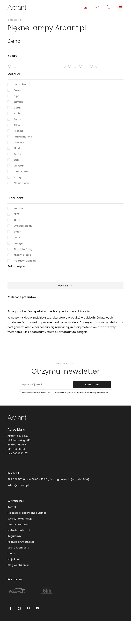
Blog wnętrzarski (18, 565)
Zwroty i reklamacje (20, 518)
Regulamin (14, 536)
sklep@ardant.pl (18, 485)
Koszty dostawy (18, 524)
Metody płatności (19, 530)
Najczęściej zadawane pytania (27, 513)
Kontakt (13, 507)
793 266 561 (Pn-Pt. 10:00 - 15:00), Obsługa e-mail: (39, 479)
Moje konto (14, 559)
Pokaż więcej (16, 266)
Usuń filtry (65, 285)
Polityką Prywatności (98, 392)
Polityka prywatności (21, 542)
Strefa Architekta (18, 547)
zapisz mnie (92, 384)
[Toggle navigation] (120, 7)
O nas (11, 553)
